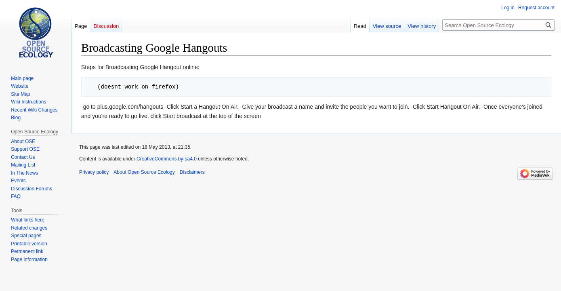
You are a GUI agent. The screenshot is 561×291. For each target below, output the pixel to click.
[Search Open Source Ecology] (498, 25)
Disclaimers (192, 172)
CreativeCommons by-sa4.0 (167, 159)
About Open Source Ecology (143, 172)
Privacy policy (94, 172)
